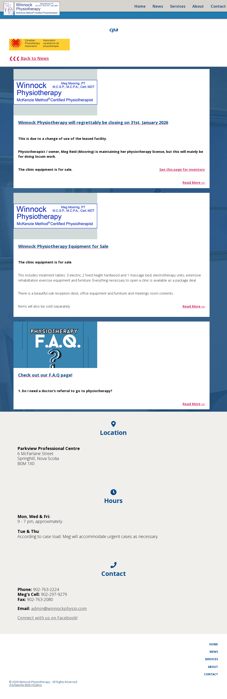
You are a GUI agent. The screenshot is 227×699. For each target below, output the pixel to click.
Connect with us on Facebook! (47, 617)
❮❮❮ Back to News (29, 58)
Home (213, 644)
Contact (211, 674)
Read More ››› (194, 182)
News (214, 652)
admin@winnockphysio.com (59, 608)
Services (211, 659)
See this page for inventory (182, 169)
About (213, 667)
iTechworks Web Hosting (25, 685)
